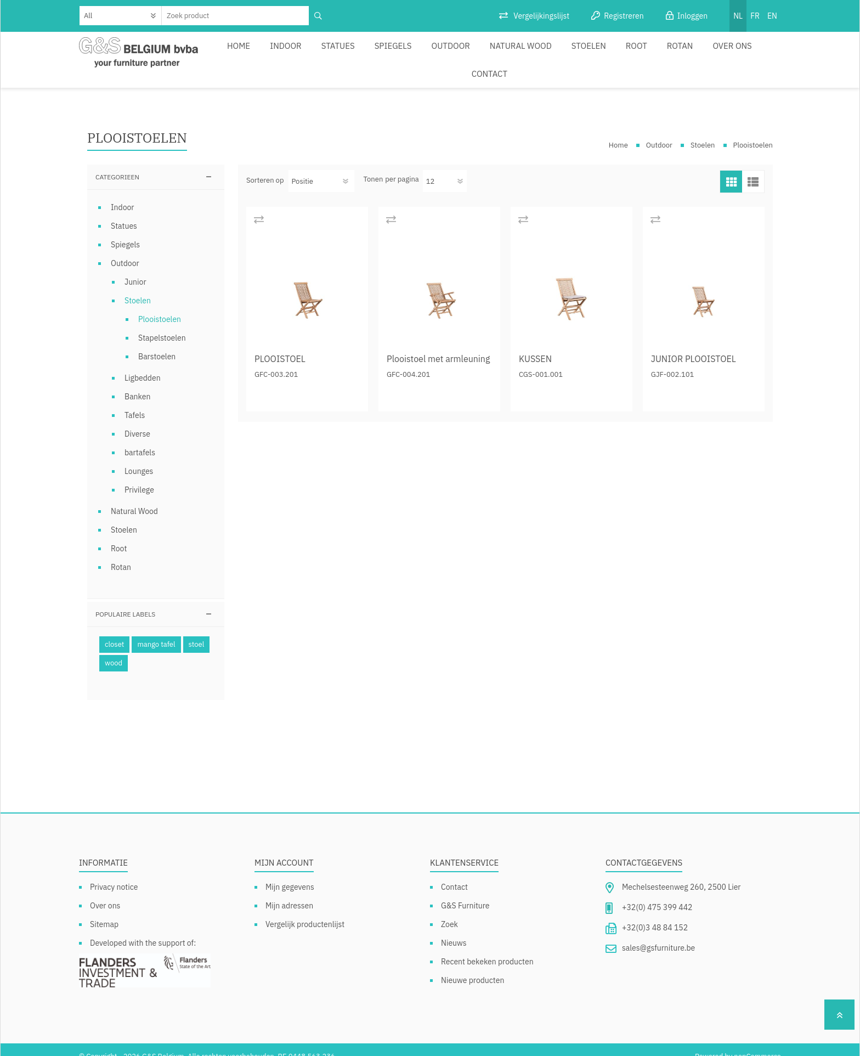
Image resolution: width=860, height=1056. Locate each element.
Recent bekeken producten (487, 948)
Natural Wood (493, 53)
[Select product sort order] (321, 168)
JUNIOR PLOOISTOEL (693, 345)
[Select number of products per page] (445, 168)
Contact (733, 53)
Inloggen (692, 16)
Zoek (449, 911)
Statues (328, 53)
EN (772, 16)
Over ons (682, 53)
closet (114, 631)
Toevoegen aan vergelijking (258, 206)
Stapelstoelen (162, 325)
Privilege (139, 477)
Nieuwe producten (472, 967)
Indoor (281, 53)
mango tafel (156, 631)
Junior (135, 269)
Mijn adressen (289, 892)
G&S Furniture (465, 892)
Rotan (635, 53)
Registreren (623, 16)
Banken (137, 383)
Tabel (731, 168)
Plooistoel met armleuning (438, 345)
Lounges (139, 458)
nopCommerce (757, 1043)
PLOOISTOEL (279, 345)
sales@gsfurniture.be (658, 935)
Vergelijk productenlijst (304, 911)
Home (239, 53)
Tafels (135, 402)
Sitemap (104, 911)
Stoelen (554, 53)
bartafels (140, 439)
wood (113, 649)
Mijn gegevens (289, 874)
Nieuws (454, 930)
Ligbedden (143, 365)
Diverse (137, 421)
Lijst (753, 168)
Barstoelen (157, 343)
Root (597, 53)
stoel (197, 631)
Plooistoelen (159, 306)
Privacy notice (114, 874)
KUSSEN (535, 345)
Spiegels (377, 53)
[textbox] (235, 15)
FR (755, 16)
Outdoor (429, 53)
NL (738, 16)
